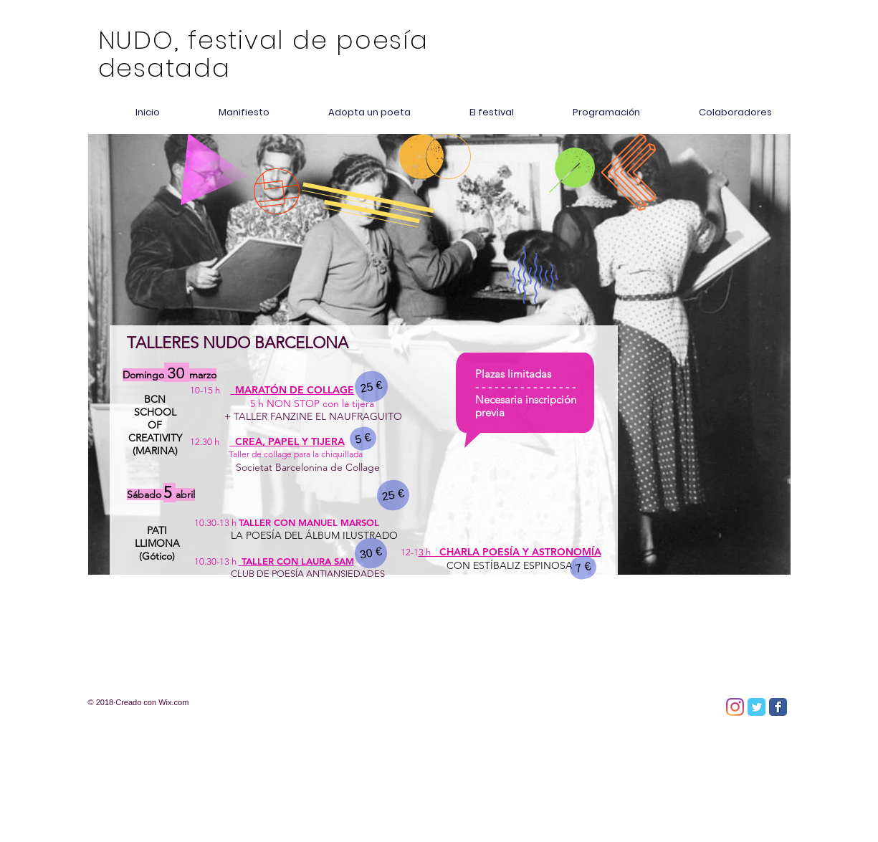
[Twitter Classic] (756, 707)
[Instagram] (735, 707)
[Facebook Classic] (778, 707)
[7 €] (583, 567)
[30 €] (370, 552)
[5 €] (363, 438)
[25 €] (371, 386)
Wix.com (173, 702)
